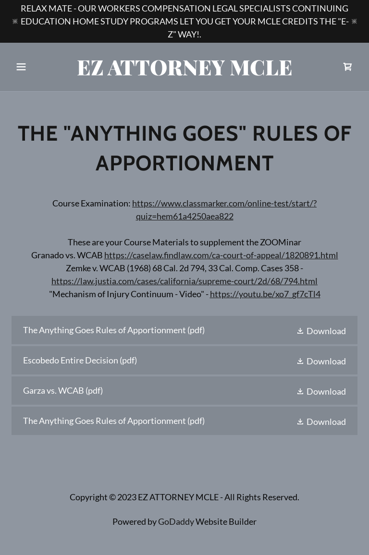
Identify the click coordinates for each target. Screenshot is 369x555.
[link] (185, 72)
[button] (37, 66)
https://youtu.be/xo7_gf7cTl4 (265, 294)
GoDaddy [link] (176, 521)
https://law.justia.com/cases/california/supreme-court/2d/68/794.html (184, 281)
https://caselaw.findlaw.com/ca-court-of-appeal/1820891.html (221, 255)
